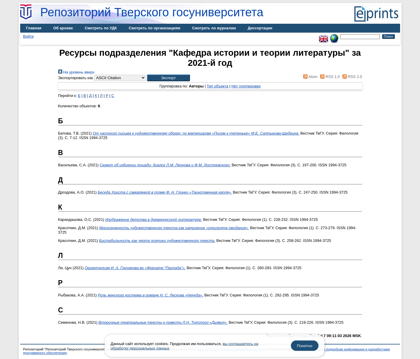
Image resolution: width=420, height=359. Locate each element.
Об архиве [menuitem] (63, 28)
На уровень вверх (76, 72)
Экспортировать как (75, 78)
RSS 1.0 (329, 76)
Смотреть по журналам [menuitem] (214, 28)
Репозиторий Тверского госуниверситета (152, 12)
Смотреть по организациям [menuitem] (154, 28)
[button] (168, 77)
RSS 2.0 (351, 76)
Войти (28, 36)
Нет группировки (246, 86)
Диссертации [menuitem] (260, 28)
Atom (309, 76)
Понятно (304, 346)
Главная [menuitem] (34, 28)
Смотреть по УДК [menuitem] (101, 28)
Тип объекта (218, 86)
